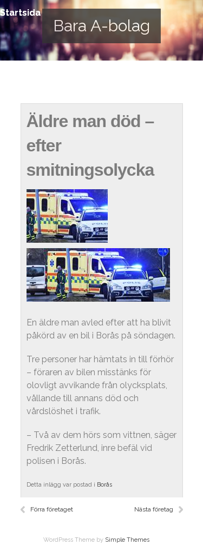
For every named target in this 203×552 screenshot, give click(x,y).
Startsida (20, 13)
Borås (104, 484)
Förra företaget (51, 509)
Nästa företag (153, 509)
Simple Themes (127, 539)
